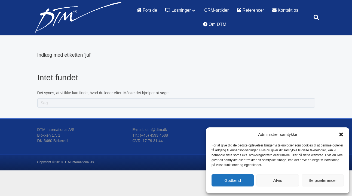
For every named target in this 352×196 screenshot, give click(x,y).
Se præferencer (322, 180)
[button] (341, 134)
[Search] (314, 17)
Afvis (277, 180)
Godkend (232, 180)
